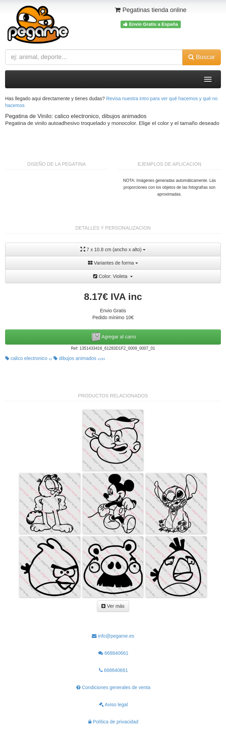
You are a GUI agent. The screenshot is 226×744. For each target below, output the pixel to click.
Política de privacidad (113, 721)
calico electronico (28, 358)
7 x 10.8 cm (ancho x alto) (113, 249)
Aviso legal (113, 704)
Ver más (112, 606)
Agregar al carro (113, 337)
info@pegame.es (113, 636)
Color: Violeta (113, 276)
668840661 (113, 653)
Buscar (201, 57)
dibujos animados (79, 358)
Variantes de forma (113, 263)
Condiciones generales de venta (113, 687)
